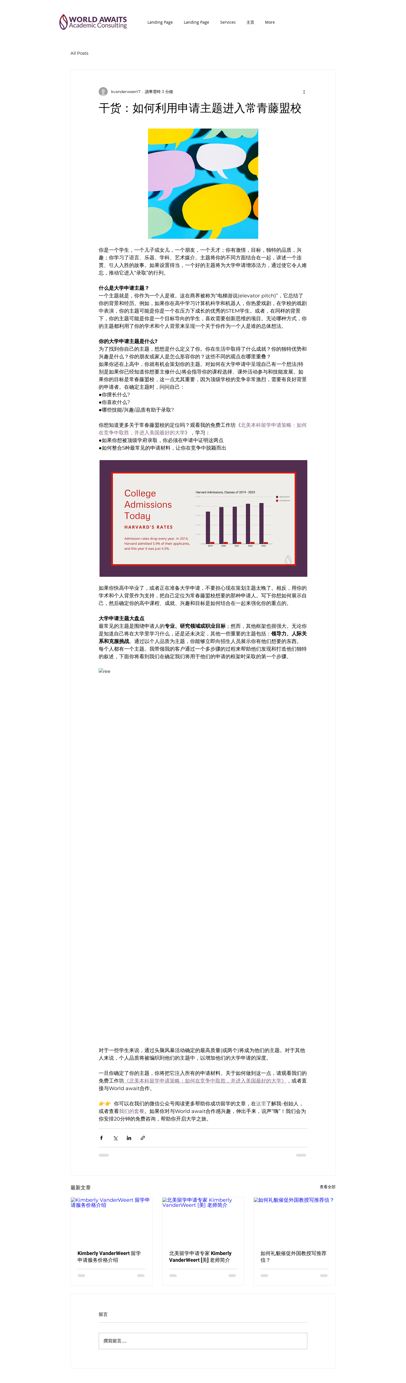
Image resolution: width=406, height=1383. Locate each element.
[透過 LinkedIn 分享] (129, 1138)
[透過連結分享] (142, 1138)
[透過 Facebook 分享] (101, 1138)
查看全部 (328, 1186)
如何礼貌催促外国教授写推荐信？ (293, 1256)
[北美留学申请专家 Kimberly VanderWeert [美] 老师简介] (203, 1220)
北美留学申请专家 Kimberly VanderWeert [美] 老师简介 (200, 1256)
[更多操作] (304, 91)
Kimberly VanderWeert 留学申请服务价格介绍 (109, 1256)
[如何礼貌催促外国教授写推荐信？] (294, 1220)
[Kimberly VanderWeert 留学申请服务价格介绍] (111, 1220)
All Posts (79, 53)
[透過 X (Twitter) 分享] (115, 1138)
